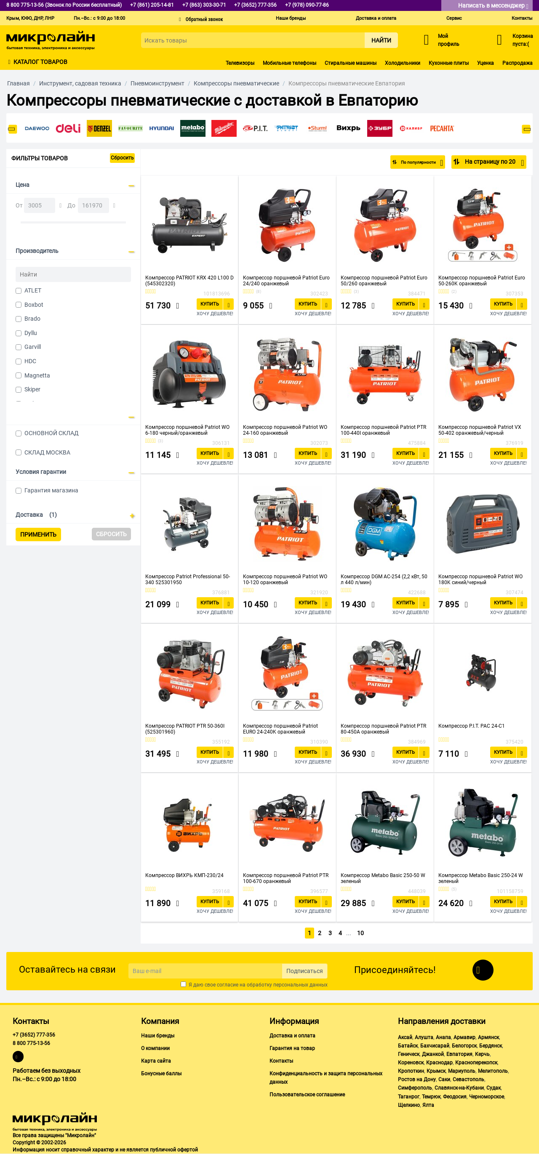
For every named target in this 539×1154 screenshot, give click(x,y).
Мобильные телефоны (289, 63)
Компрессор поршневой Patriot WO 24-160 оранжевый (285, 430)
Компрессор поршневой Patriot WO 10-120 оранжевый (285, 579)
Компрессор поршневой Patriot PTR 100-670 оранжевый (285, 878)
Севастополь (468, 1079)
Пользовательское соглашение (307, 1095)
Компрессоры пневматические (236, 83)
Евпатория (459, 1054)
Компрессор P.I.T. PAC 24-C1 (471, 726)
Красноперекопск (476, 1063)
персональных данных (300, 985)
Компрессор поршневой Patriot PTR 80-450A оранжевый (383, 729)
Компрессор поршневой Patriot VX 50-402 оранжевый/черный (479, 430)
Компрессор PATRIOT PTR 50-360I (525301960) (184, 729)
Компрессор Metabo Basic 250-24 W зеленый (480, 878)
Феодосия (455, 1097)
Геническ (408, 1054)
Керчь (482, 1054)
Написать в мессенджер (493, 6)
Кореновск (411, 1063)
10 (361, 933)
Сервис (454, 18)
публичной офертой (174, 1150)
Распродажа (517, 63)
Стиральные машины (350, 63)
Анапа (443, 1037)
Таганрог (408, 1097)
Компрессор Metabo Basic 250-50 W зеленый (383, 878)
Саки (444, 1079)
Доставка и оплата (376, 18)
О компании (155, 1048)
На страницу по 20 (494, 163)
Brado (32, 318)
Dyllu (30, 333)
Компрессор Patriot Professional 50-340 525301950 (187, 579)
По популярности (415, 163)
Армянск (488, 1037)
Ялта (428, 1105)
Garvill (32, 346)
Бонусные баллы (161, 1074)
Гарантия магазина (51, 490)
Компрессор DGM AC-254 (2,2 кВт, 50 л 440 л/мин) (384, 579)
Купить (209, 304)
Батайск (408, 1046)
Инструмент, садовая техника (80, 83)
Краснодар (439, 1063)
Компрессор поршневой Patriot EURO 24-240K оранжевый (280, 729)
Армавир (464, 1037)
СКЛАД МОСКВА (47, 452)
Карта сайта (156, 1061)
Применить (38, 534)
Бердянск (490, 1046)
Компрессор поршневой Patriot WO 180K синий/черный (480, 579)
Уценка (485, 63)
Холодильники (402, 63)
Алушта (424, 1037)
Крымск (436, 1071)
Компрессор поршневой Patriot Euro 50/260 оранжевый (384, 281)
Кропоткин (411, 1071)
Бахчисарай (434, 1046)
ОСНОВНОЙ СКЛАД (51, 433)
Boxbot (33, 304)
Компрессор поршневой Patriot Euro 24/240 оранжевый (286, 281)
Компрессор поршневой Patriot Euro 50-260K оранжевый (481, 281)
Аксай (405, 1037)
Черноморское (486, 1097)
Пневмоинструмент (157, 83)
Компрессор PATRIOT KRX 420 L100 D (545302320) (189, 281)
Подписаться (304, 971)
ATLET (32, 290)
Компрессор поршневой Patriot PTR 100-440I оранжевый (383, 430)
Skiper (32, 389)
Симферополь (415, 1088)
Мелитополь (493, 1071)
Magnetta (37, 375)
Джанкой (433, 1054)
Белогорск (464, 1046)
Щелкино (409, 1105)
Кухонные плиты (449, 63)
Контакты (522, 18)
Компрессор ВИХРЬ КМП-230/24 (184, 875)
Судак (493, 1088)
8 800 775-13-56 (31, 1043)
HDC (30, 361)
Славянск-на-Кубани (459, 1088)
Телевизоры (240, 63)
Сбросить (122, 158)
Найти (381, 40)
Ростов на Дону (417, 1079)
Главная (18, 83)
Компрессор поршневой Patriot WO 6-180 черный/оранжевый (187, 430)
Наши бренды (291, 18)
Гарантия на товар (292, 1048)
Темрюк (431, 1097)
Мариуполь (461, 1071)
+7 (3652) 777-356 (34, 1035)
